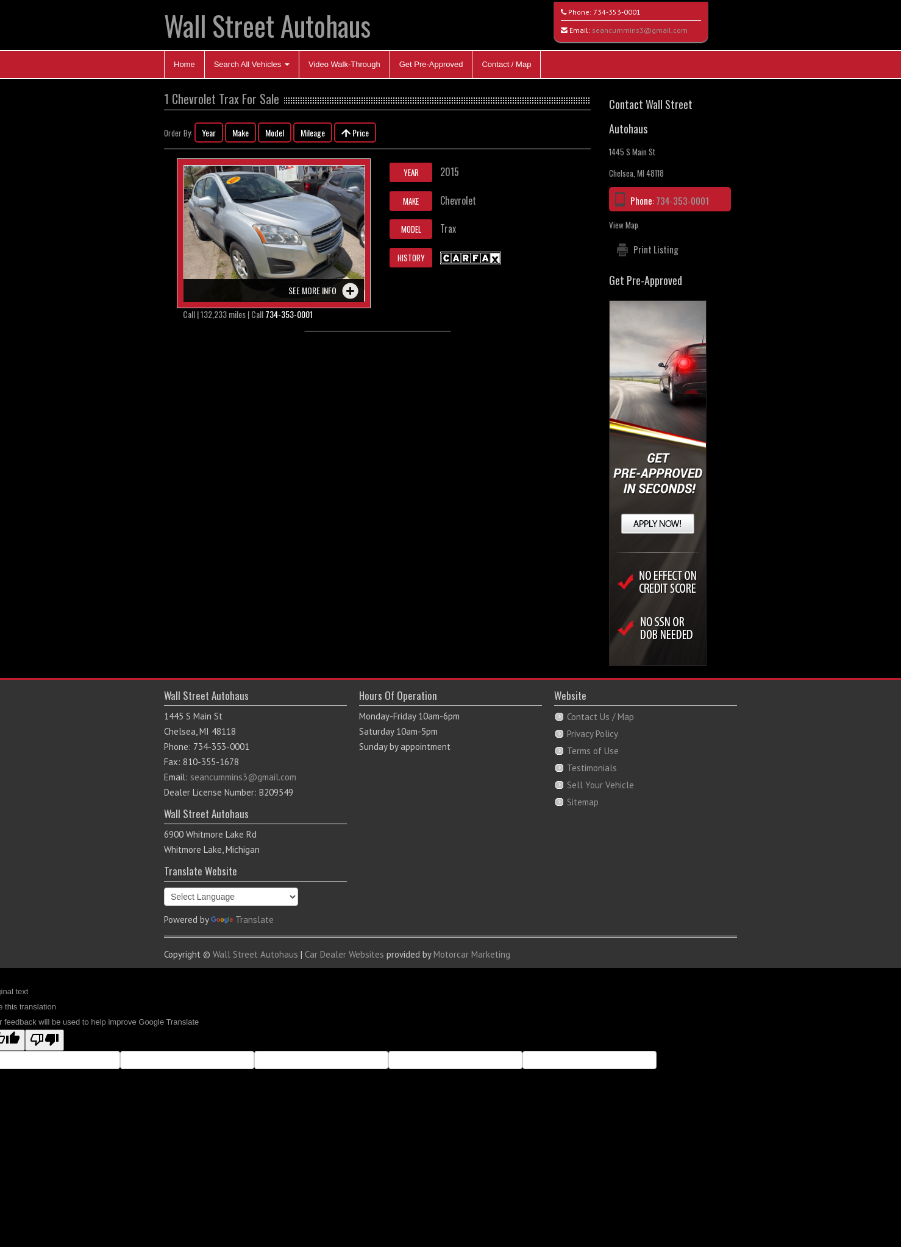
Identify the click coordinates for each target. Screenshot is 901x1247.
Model (274, 132)
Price (355, 132)
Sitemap (583, 802)
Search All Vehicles (252, 64)
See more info (312, 290)
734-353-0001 (617, 11)
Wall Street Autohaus (267, 25)
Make (240, 132)
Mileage (313, 132)
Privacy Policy (592, 734)
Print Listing (655, 249)
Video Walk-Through (344, 64)
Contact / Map (506, 64)
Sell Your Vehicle (600, 785)
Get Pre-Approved (431, 64)
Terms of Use (593, 751)
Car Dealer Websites (344, 954)
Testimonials (592, 768)
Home (184, 64)
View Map (623, 225)
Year (209, 132)
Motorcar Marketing (471, 954)
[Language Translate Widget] (231, 897)
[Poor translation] (44, 1040)
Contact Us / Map (600, 716)
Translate (242, 919)
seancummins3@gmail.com (640, 30)
